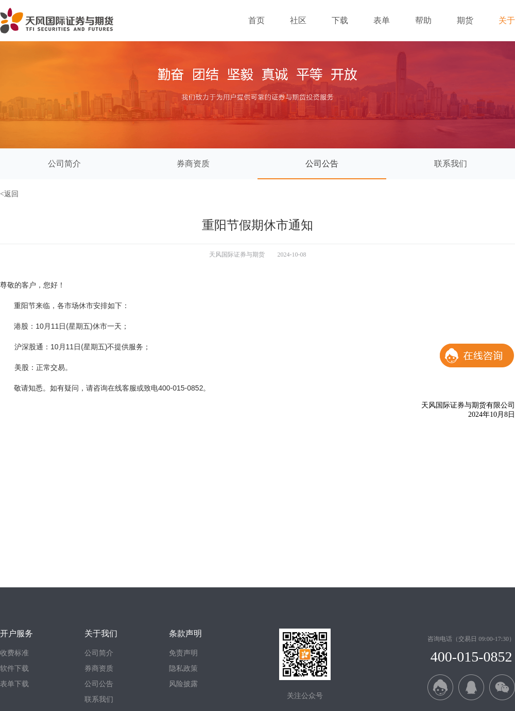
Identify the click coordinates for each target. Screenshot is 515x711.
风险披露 (183, 684)
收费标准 (14, 653)
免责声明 (183, 653)
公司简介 (98, 653)
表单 (381, 20)
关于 (507, 20)
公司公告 (98, 684)
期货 (465, 20)
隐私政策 (183, 668)
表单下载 (14, 684)
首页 (256, 20)
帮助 (423, 20)
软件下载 (14, 668)
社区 (298, 20)
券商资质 (98, 668)
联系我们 (98, 699)
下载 (340, 20)
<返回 (9, 194)
